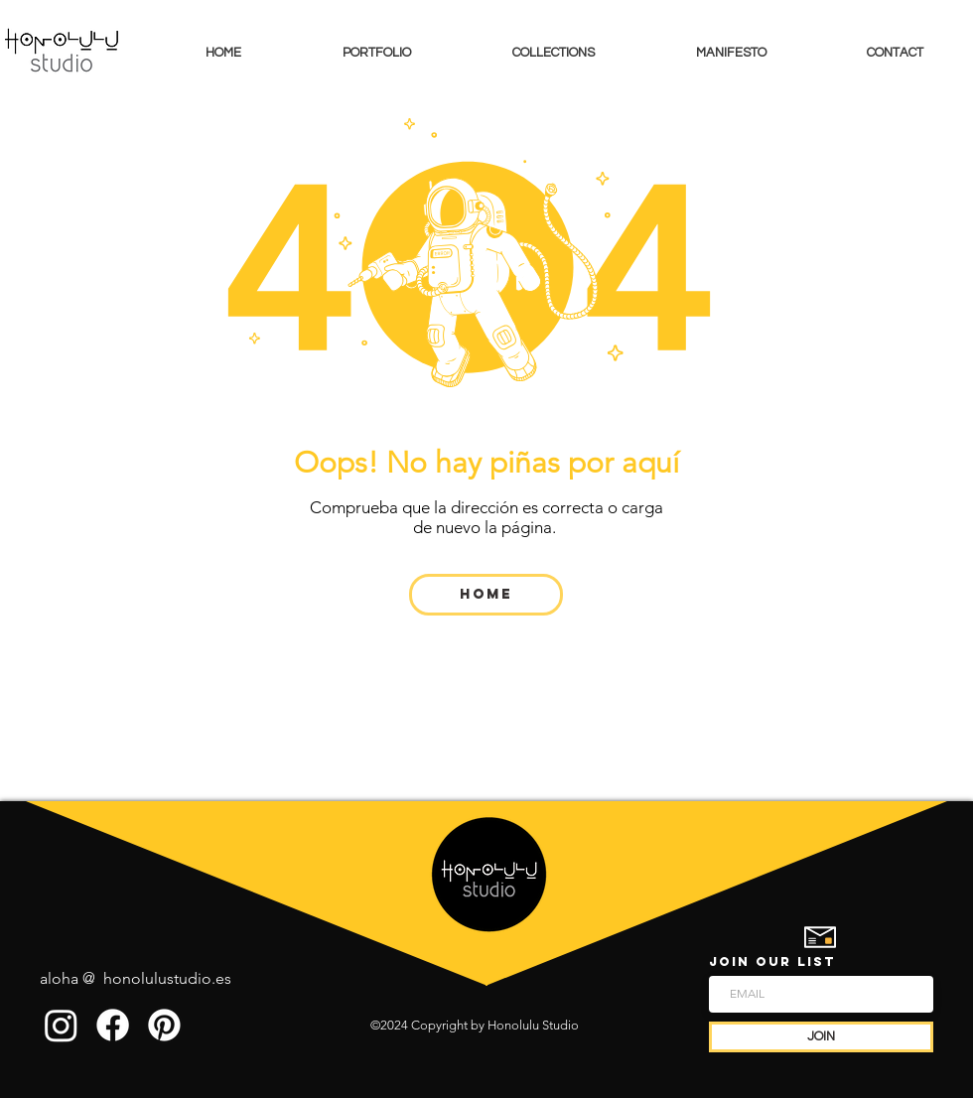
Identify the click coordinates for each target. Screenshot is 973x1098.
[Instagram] (61, 1025)
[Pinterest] (164, 1025)
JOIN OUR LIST (772, 961)
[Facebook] (112, 1025)
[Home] (486, 595)
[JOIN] (821, 1037)
